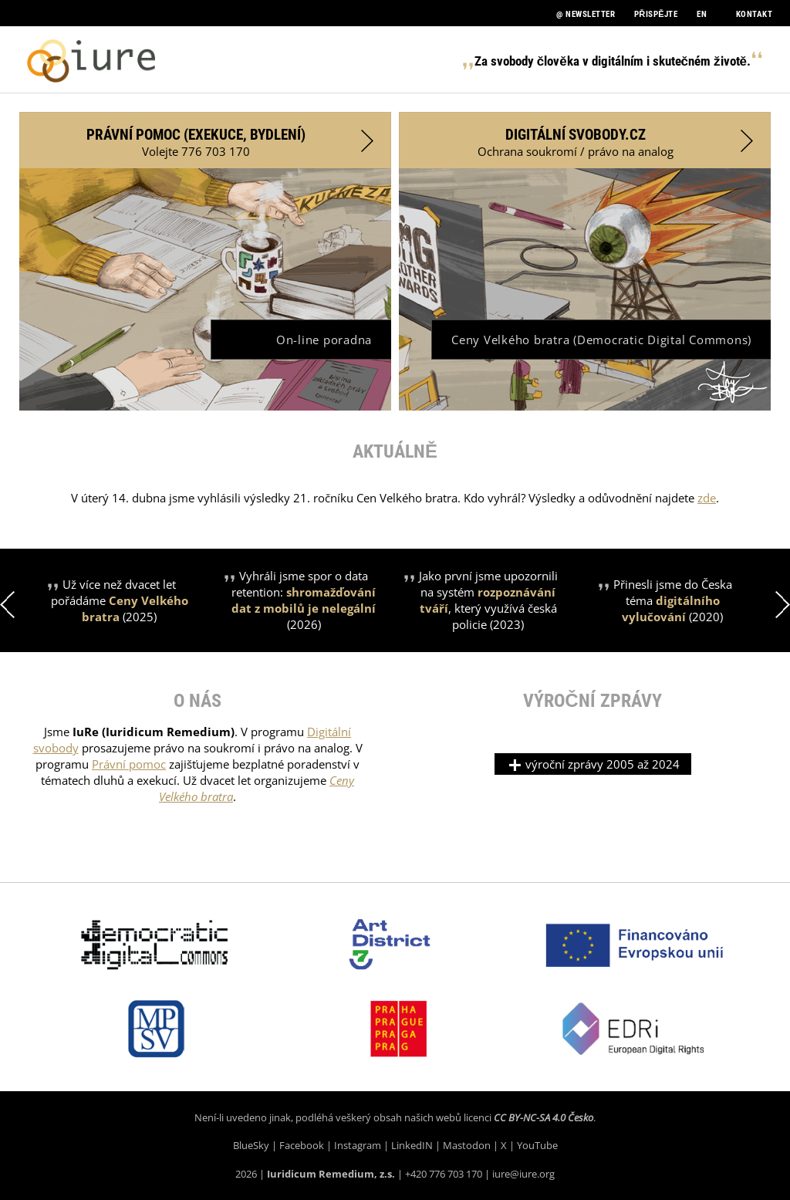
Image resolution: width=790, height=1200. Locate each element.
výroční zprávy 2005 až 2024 (593, 764)
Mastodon (467, 1145)
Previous (7, 604)
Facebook (301, 1145)
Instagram (357, 1145)
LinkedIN (412, 1145)
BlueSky (251, 1145)
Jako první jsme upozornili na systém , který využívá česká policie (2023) (488, 600)
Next (782, 604)
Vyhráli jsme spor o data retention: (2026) (303, 600)
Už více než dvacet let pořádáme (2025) (119, 600)
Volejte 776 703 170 (229, 142)
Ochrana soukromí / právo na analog (615, 142)
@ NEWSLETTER (585, 14)
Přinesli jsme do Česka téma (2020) (672, 600)
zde (706, 497)
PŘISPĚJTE (656, 14)
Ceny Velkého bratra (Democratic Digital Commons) (601, 339)
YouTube (537, 1145)
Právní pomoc (129, 764)
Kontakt (754, 14)
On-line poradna (324, 339)
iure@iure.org (523, 1174)
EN (702, 14)
